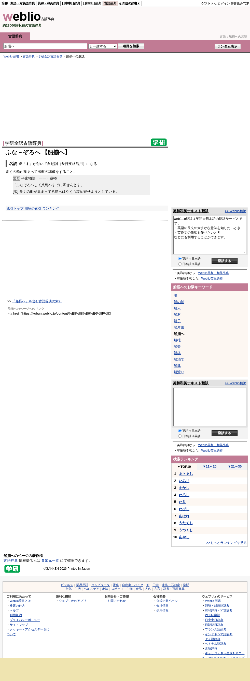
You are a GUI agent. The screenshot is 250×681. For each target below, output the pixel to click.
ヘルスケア (91, 588)
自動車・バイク (132, 585)
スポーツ (117, 588)
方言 (157, 588)
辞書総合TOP (240, 3)
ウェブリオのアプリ (72, 600)
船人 (177, 308)
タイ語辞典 (212, 639)
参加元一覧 (50, 560)
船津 (177, 366)
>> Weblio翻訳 (235, 211)
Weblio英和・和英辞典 (213, 273)
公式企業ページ (167, 600)
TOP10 (184, 467)
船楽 (177, 346)
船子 (177, 321)
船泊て (179, 359)
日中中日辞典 (71, 3)
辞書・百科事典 (174, 588)
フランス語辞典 (215, 629)
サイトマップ (19, 624)
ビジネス (67, 585)
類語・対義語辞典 (22, 3)
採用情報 (162, 610)
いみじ (184, 481)
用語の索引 (33, 208)
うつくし (186, 530)
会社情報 (162, 605)
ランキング (51, 208)
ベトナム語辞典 (215, 643)
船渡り (179, 372)
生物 (130, 588)
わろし (184, 495)
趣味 (105, 588)
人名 (148, 588)
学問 (186, 585)
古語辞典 (110, 3)
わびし (184, 509)
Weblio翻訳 (212, 615)
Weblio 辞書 (11, 56)
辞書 (5, 3)
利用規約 (16, 615)
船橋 (177, 353)
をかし (184, 488)
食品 (139, 588)
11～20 (210, 466)
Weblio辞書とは (20, 600)
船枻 (177, 340)
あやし (184, 537)
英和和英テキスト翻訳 (191, 211)
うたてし (186, 523)
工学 (155, 585)
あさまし (186, 474)
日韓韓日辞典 (92, 3)
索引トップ (15, 208)
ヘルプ (14, 610)
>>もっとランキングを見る (226, 543)
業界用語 (82, 585)
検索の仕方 (17, 605)
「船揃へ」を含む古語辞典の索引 (37, 301)
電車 (116, 585)
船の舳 (179, 302)
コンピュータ (100, 585)
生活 (78, 588)
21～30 (235, 466)
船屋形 (179, 327)
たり (182, 502)
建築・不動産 (171, 585)
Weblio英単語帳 (212, 278)
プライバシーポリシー (25, 620)
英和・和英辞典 (48, 3)
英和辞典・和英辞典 (218, 610)
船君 (177, 315)
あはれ (184, 516)
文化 (68, 588)
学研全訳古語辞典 (50, 56)
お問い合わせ (116, 600)
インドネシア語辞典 (218, 634)
